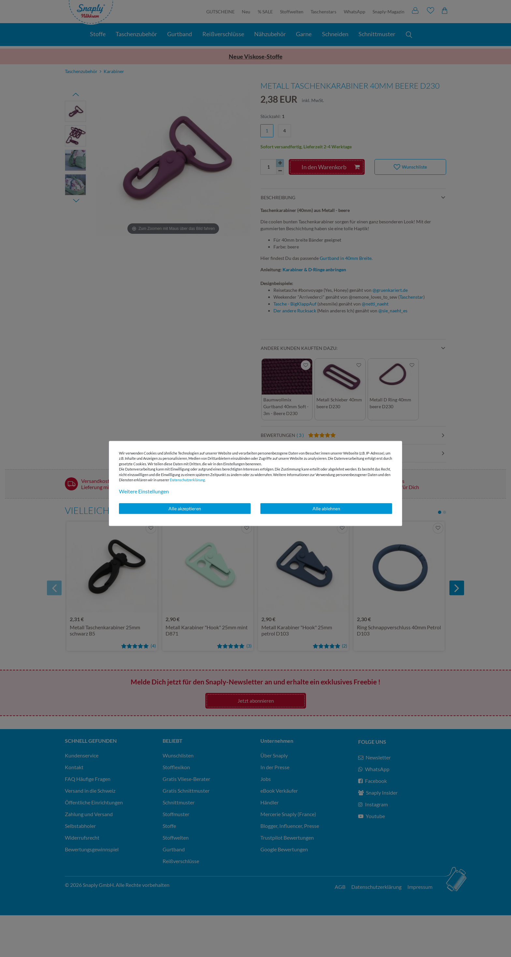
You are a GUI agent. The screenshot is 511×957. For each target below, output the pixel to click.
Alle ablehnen (326, 508)
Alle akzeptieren (184, 508)
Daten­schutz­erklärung (187, 480)
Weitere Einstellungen (144, 491)
